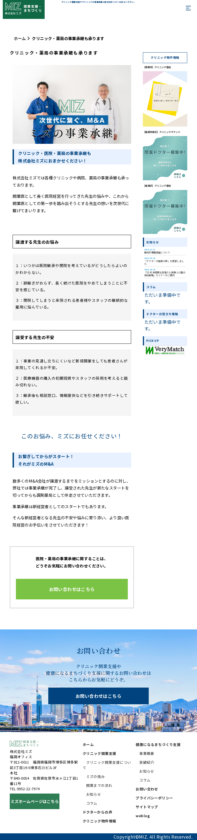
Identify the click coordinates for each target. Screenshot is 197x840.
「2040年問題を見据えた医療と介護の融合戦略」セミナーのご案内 (165, 272)
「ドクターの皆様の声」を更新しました (164, 261)
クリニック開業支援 (99, 753)
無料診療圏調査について (157, 251)
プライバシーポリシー (154, 798)
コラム (91, 803)
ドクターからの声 (97, 812)
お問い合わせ (147, 789)
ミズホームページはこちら (35, 801)
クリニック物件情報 (99, 821)
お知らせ (93, 794)
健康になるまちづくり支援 (158, 744)
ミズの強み (95, 776)
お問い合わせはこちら (98, 696)
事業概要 (146, 753)
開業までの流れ (99, 785)
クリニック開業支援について (107, 765)
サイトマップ (147, 806)
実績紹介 (146, 762)
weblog (143, 815)
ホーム (20, 38)
